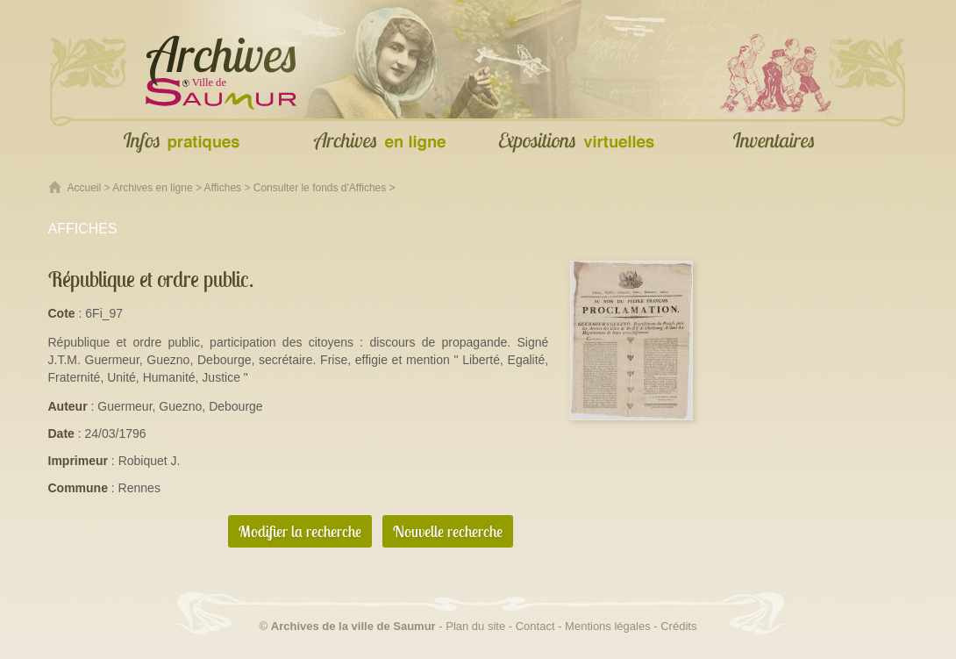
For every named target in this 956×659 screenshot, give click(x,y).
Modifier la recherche (300, 531)
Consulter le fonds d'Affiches (320, 188)
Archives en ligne (152, 188)
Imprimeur (78, 461)
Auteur (68, 406)
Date (61, 433)
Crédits (678, 626)
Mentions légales (608, 626)
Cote (61, 313)
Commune (78, 488)
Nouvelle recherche (448, 531)
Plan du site (475, 626)
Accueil (85, 188)
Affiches (222, 188)
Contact (535, 626)
